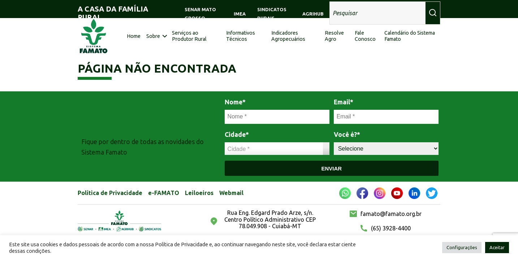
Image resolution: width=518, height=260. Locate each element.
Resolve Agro (334, 36)
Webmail (231, 193)
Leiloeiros (199, 193)
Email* (343, 102)
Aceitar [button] (497, 247)
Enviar (331, 168)
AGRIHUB (313, 13)
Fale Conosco (365, 36)
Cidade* (237, 134)
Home (134, 36)
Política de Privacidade (110, 193)
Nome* (235, 102)
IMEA (240, 13)
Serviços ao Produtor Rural (189, 36)
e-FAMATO (163, 193)
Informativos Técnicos (240, 36)
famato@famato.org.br (391, 214)
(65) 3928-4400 (391, 228)
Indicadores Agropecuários (288, 36)
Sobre (153, 36)
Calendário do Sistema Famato (409, 36)
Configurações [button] (461, 247)
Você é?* (347, 134)
